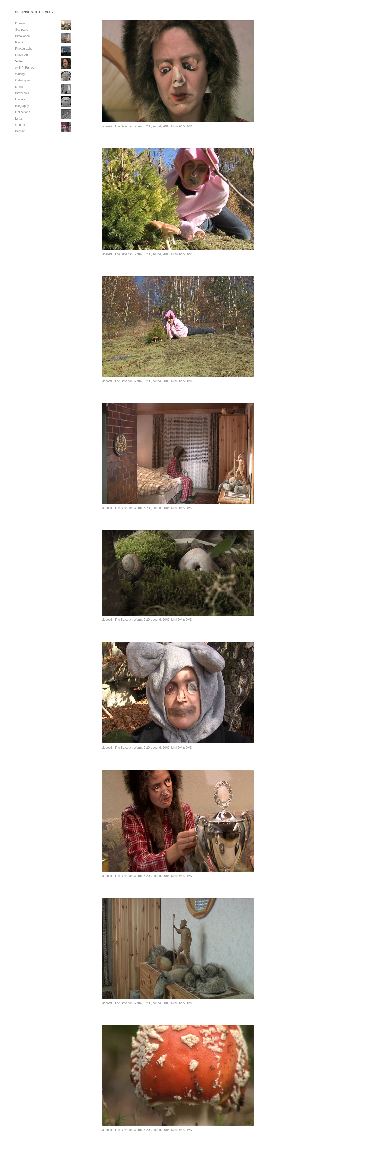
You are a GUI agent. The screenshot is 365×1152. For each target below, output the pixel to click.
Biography (22, 106)
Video (19, 61)
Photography (23, 48)
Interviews (22, 93)
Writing (20, 74)
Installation (22, 36)
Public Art (21, 55)
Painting (20, 42)
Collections (22, 112)
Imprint (20, 131)
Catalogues (23, 80)
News (19, 87)
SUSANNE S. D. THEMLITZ (34, 12)
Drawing (20, 23)
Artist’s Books (24, 68)
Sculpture (21, 29)
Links (18, 118)
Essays (20, 99)
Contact (20, 125)
